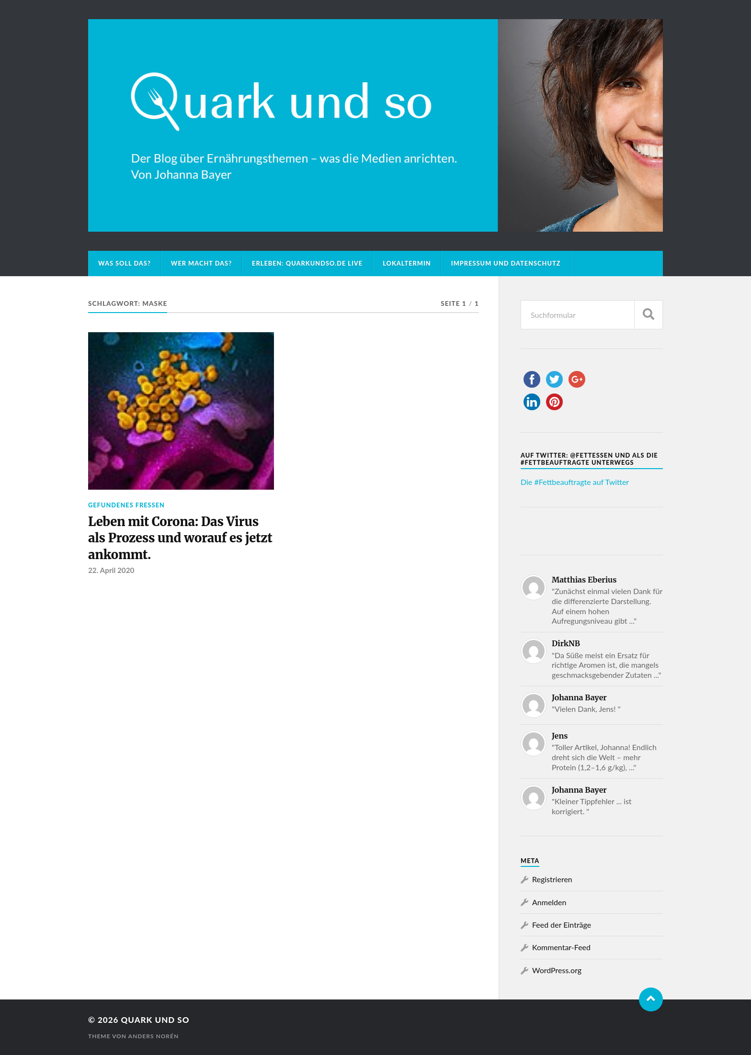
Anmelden (549, 902)
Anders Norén (153, 1036)
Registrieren (552, 879)
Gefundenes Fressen (126, 505)
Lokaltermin (407, 263)
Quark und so (155, 1020)
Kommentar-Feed (561, 947)
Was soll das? (124, 263)
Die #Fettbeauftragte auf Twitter (575, 481)
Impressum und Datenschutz (506, 263)
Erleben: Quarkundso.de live (307, 263)
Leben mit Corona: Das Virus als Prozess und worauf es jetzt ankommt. (180, 538)
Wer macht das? (201, 263)
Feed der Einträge (561, 924)
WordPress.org (556, 970)
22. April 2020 (111, 570)
